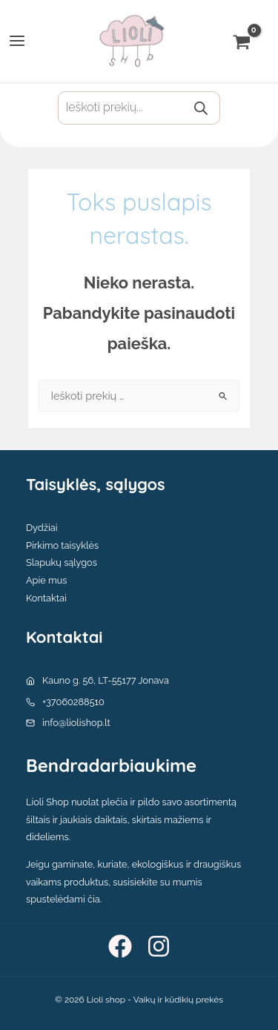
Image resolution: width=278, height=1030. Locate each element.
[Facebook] (120, 946)
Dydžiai (42, 527)
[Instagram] (159, 946)
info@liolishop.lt (76, 722)
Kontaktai (46, 598)
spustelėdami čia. (64, 899)
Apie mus (46, 580)
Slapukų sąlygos (61, 562)
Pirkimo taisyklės (62, 545)
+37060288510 (73, 701)
